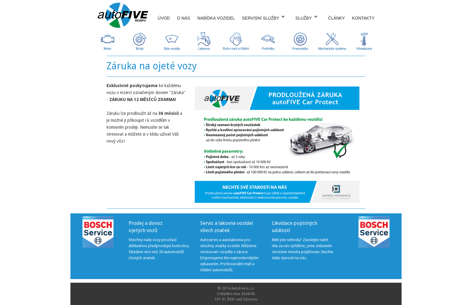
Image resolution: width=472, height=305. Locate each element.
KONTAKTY (363, 18)
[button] (263, 16)
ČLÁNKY (336, 18)
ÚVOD (164, 18)
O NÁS (183, 18)
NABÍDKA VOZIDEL (216, 18)
